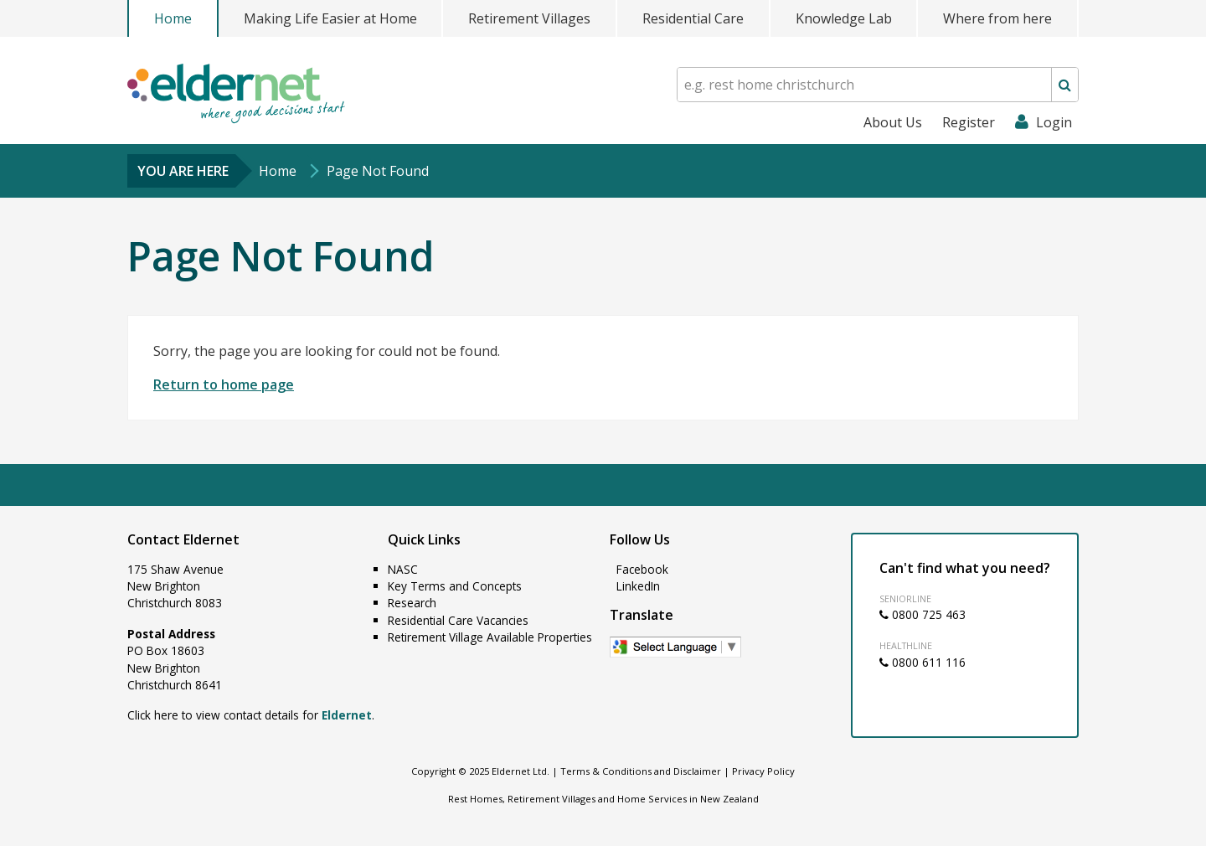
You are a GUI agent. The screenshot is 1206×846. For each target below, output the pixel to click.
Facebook (640, 569)
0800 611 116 (922, 662)
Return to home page (223, 384)
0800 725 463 (922, 614)
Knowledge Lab (844, 18)
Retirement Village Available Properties (490, 637)
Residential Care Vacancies (458, 620)
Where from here (997, 18)
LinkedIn (636, 586)
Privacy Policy (763, 771)
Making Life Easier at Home (330, 18)
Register (968, 122)
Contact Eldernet (183, 539)
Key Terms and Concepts (455, 586)
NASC (403, 569)
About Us (892, 122)
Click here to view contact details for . (250, 715)
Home (173, 18)
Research (412, 603)
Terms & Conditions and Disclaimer (640, 771)
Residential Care (693, 18)
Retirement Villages (529, 18)
